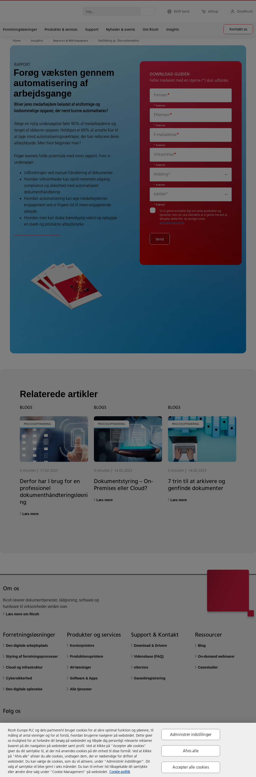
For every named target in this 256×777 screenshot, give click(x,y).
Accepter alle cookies (190, 767)
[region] (128, 750)
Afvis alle (191, 750)
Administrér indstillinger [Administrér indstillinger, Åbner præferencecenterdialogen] (190, 734)
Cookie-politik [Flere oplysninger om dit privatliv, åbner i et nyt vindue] (119, 772)
